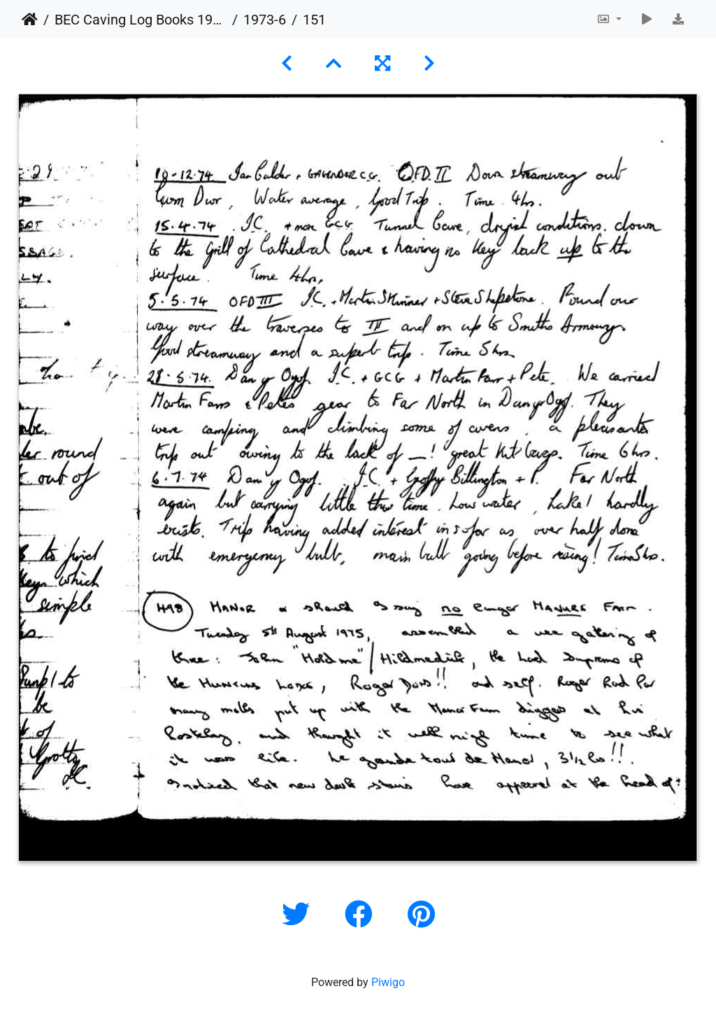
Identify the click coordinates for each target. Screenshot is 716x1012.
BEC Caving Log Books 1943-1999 (141, 19)
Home (30, 19)
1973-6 (264, 19)
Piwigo (388, 982)
